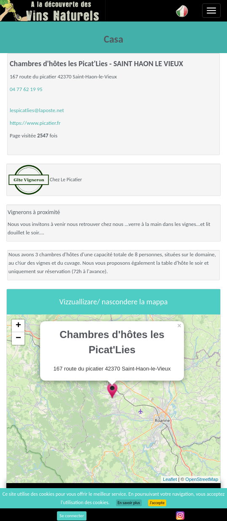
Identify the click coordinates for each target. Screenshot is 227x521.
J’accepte (157, 502)
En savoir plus (129, 502)
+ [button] (18, 326)
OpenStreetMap (201, 479)
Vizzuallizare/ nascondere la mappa (113, 301)
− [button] (18, 338)
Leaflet (170, 479)
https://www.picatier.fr (35, 123)
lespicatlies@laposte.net (37, 110)
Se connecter (71, 515)
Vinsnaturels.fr (52, 10)
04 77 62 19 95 (26, 89)
